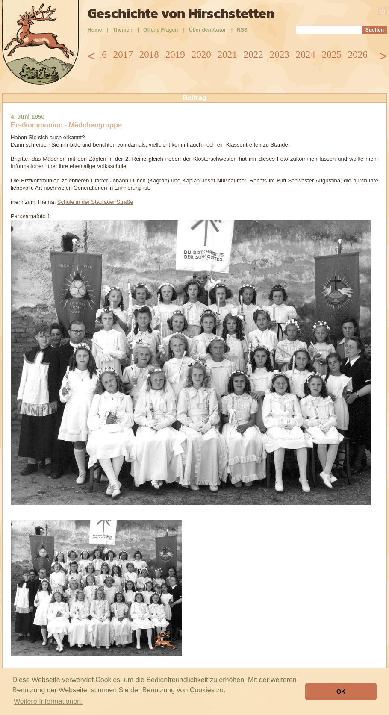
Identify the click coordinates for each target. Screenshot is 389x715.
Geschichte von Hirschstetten (181, 13)
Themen (123, 30)
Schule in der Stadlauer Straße (95, 202)
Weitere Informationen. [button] (48, 701)
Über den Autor (207, 30)
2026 (358, 54)
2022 (253, 54)
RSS (242, 30)
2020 (201, 54)
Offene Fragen (160, 30)
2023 (279, 54)
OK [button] (341, 691)
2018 (149, 54)
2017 (123, 54)
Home (95, 30)
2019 (175, 54)
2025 (332, 54)
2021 (227, 54)
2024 (305, 54)
